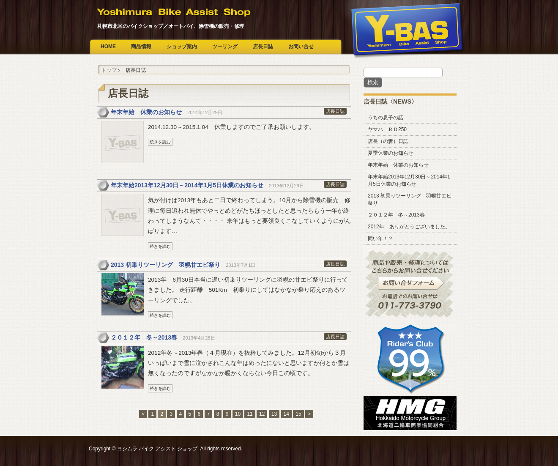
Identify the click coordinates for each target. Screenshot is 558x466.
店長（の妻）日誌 (388, 141)
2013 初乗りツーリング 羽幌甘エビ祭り (165, 264)
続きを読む (160, 142)
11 (249, 414)
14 (286, 414)
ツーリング (225, 46)
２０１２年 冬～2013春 (144, 337)
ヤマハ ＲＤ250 (387, 129)
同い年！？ (380, 238)
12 (262, 414)
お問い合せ (301, 46)
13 (274, 414)
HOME (108, 46)
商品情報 (141, 46)
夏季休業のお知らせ (390, 153)
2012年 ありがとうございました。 (409, 227)
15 (298, 414)
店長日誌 (263, 46)
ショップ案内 (182, 46)
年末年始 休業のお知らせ (146, 112)
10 (238, 414)
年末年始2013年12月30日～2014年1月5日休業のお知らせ (187, 185)
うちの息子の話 (385, 118)
